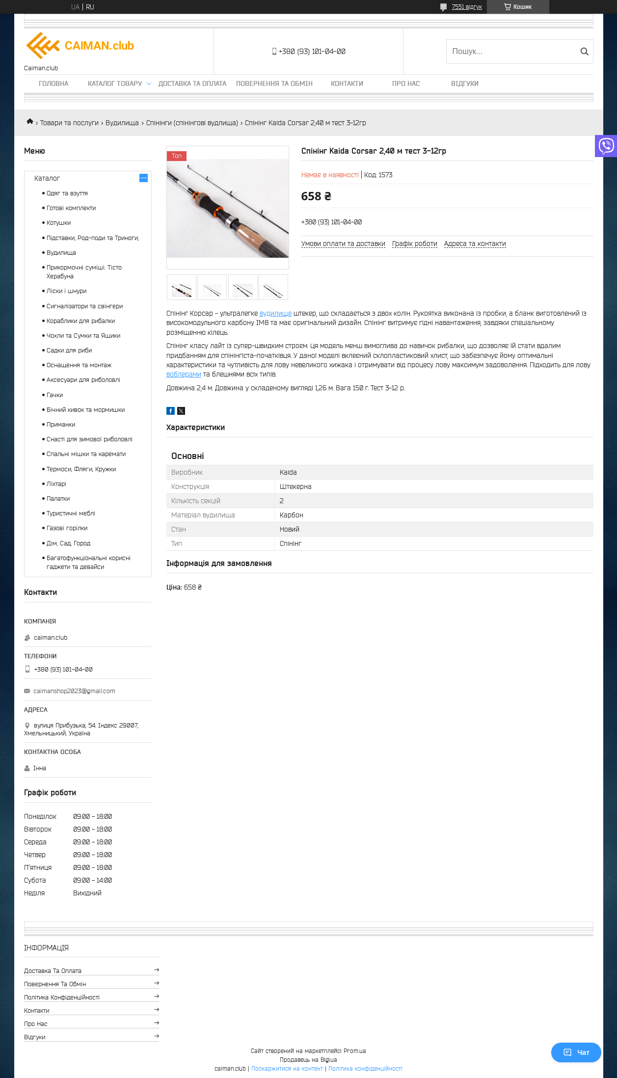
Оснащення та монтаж (79, 365)
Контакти (347, 83)
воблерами (183, 374)
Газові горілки (67, 528)
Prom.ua (355, 1051)
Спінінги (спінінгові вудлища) (192, 123)
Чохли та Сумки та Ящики (83, 335)
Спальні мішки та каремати (86, 454)
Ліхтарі (56, 483)
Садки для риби (69, 350)
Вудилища (122, 123)
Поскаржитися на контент (287, 1068)
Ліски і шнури (66, 291)
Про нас (406, 83)
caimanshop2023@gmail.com (74, 691)
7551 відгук (467, 6)
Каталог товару (115, 83)
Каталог (47, 178)
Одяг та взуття (67, 193)
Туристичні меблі (71, 513)
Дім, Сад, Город (68, 543)
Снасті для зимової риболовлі (90, 439)
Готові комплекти (71, 208)
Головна (53, 83)
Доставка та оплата (192, 83)
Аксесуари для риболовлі (83, 379)
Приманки (61, 424)
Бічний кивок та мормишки (86, 409)
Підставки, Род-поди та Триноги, (93, 238)
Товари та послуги (69, 123)
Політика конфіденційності (62, 997)
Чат (576, 1052)
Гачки (55, 395)
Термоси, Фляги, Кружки (81, 469)
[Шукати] (584, 51)
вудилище (276, 313)
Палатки (58, 498)
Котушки (59, 222)
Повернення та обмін (274, 83)
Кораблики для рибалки (81, 320)
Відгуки (465, 83)
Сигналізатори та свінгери (85, 306)
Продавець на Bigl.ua (308, 1059)
